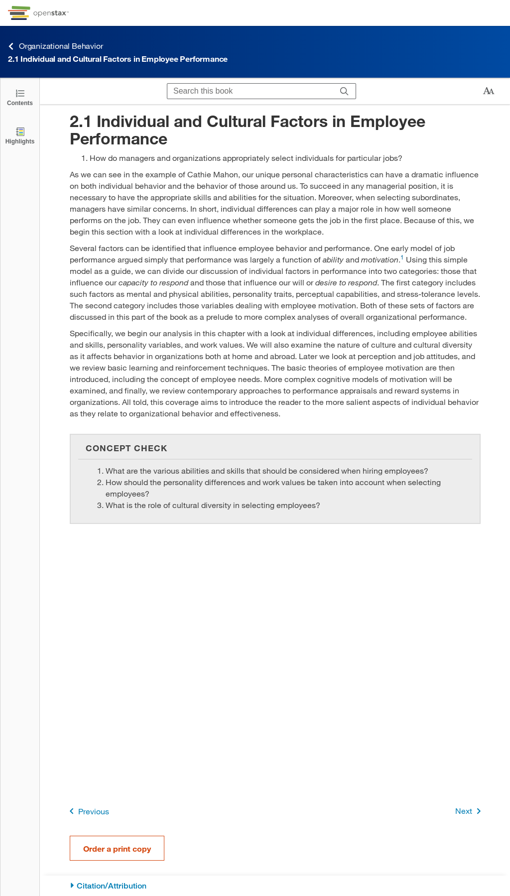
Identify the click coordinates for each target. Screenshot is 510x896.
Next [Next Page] (470, 811)
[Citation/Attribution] (275, 886)
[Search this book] (250, 91)
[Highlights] (19, 135)
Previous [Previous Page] (87, 811)
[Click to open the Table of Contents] (19, 97)
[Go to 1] (402, 259)
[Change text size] (488, 91)
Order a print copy (117, 848)
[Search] (344, 91)
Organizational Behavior (55, 46)
